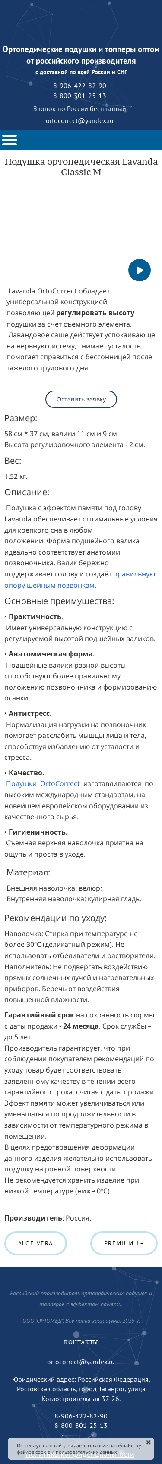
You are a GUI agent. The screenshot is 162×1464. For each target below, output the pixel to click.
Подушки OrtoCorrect (43, 783)
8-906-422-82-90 (81, 1416)
